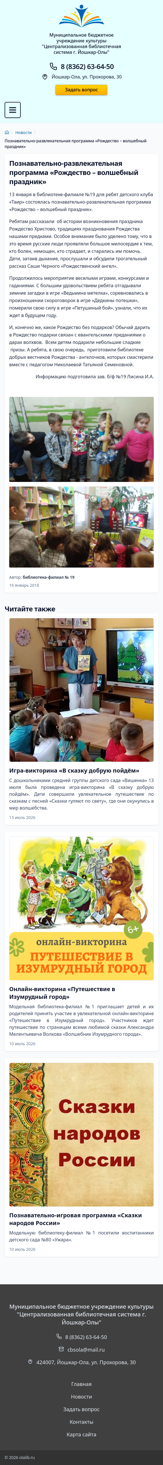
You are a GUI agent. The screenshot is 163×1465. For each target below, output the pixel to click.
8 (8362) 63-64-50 (86, 1337)
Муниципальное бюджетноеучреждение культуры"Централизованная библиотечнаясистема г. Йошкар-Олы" (81, 43)
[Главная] (7, 132)
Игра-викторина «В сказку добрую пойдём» (74, 770)
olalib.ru (27, 1457)
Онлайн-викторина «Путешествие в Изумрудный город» (62, 993)
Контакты (81, 1421)
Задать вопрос (81, 89)
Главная (81, 1384)
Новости (23, 132)
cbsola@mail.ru (86, 1349)
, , (86, 1362)
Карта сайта (81, 1434)
